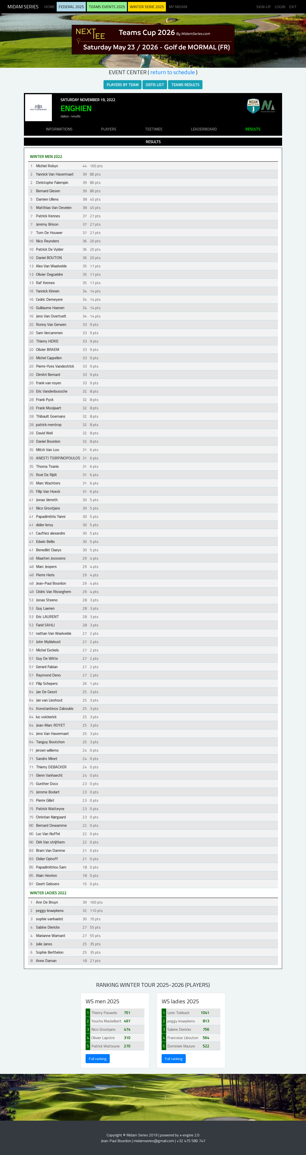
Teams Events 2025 (107, 7)
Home (49, 7)
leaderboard (204, 129)
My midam (178, 7)
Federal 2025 (71, 7)
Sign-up (263, 7)
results (252, 129)
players (108, 129)
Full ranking (98, 1058)
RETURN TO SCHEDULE (172, 72)
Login (280, 7)
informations (59, 129)
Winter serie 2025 (147, 7)
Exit (293, 7)
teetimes (153, 129)
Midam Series (22, 6)
